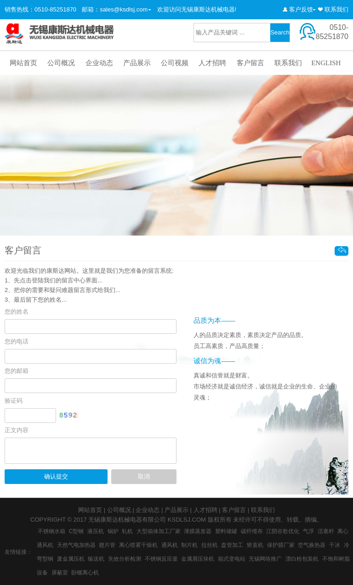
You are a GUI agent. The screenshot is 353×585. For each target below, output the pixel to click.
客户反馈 (301, 9)
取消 (144, 476)
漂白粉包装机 (302, 559)
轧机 (127, 531)
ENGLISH (326, 63)
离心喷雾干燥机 (138, 545)
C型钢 (76, 531)
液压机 (95, 531)
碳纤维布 (252, 531)
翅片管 (107, 545)
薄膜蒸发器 (197, 531)
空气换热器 (311, 545)
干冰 (334, 545)
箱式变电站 (231, 559)
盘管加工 (232, 545)
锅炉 (113, 531)
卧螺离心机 (85, 572)
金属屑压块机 (197, 559)
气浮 (308, 531)
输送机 (96, 559)
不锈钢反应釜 (161, 559)
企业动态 (99, 63)
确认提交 (56, 476)
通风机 (169, 545)
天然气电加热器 (76, 545)
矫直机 (255, 545)
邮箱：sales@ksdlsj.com (115, 9)
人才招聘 (212, 63)
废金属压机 (71, 559)
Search (279, 32)
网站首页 (23, 63)
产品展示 (137, 63)
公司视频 (174, 63)
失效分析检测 (124, 559)
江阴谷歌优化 (282, 531)
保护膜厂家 (281, 545)
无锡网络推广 (265, 559)
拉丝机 (209, 545)
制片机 (189, 545)
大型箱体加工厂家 (159, 531)
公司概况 (61, 63)
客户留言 (250, 63)
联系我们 (336, 9)
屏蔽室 (59, 572)
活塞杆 (326, 531)
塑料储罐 (226, 531)
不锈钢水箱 (51, 531)
